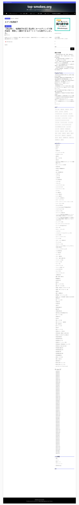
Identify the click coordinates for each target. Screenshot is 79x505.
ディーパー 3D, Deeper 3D (60, 225)
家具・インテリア (59, 283)
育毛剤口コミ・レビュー (60, 342)
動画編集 (57, 278)
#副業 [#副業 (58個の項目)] (62, 109)
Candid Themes (50, 501)
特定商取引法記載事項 (56, 13)
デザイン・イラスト (59, 229)
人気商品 (57, 274)
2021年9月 (58, 450)
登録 (56, 458)
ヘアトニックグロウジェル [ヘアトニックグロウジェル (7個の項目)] (66, 124)
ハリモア (57, 231)
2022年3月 (58, 442)
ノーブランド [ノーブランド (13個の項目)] (64, 118)
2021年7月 (58, 453)
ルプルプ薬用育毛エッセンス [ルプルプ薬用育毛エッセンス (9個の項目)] (60, 126)
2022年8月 (58, 435)
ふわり (57, 175)
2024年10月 (58, 399)
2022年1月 (58, 444)
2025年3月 (58, 392)
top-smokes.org (40, 7)
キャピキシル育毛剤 (59, 197)
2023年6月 (58, 421)
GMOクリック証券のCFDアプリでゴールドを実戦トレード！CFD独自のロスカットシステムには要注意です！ (64, 101)
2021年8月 (58, 451)
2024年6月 (58, 404)
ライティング (58, 261)
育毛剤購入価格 (58, 347)
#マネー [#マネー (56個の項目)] (57, 109)
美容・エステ (58, 320)
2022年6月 (58, 438)
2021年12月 (58, 446)
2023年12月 (58, 412)
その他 (57, 174)
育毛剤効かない (58, 340)
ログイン (57, 460)
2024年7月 (58, 403)
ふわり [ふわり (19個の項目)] (61, 111)
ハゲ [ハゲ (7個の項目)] (70, 118)
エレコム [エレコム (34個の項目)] (65, 113)
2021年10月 (58, 449)
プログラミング (58, 244)
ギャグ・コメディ (59, 199)
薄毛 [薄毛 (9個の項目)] (56, 137)
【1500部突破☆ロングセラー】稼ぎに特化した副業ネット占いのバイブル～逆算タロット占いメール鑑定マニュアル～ (64, 87)
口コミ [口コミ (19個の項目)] (57, 131)
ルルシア (57, 271)
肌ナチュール (58, 325)
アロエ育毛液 (58, 179)
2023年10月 (58, 415)
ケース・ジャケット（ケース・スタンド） (63, 201)
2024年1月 (58, 411)
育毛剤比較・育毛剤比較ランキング (62, 344)
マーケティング (58, 260)
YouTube (57, 166)
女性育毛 (57, 280)
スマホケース (58, 210)
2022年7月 (58, 436)
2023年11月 (58, 414)
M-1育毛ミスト (58, 154)
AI (56, 148)
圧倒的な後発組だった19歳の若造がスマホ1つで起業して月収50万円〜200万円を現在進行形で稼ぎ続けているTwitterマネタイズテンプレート (64, 97)
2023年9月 (58, 417)
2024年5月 (58, 406)
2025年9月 (58, 383)
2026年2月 (58, 376)
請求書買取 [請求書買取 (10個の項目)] (65, 137)
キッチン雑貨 (58, 196)
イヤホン (57, 183)
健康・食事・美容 (59, 276)
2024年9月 (58, 400)
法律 (56, 305)
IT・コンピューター (59, 152)
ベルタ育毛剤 (58, 250)
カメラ (57, 190)
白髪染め (57, 316)
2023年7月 (58, 419)
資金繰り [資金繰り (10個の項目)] (71, 137)
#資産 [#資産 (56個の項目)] (67, 109)
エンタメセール (58, 186)
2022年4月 (58, 440)
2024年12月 (58, 396)
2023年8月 (58, 418)
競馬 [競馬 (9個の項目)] (72, 133)
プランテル (58, 242)
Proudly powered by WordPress (32, 501)
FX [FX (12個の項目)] (56, 111)
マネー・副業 (58, 256)
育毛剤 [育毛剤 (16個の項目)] (63, 135)
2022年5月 (58, 439)
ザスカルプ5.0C (58, 205)
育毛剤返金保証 (58, 349)
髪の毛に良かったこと (60, 364)
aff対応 (57, 145)
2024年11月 (58, 397)
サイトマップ (65, 13)
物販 (56, 309)
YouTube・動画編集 (59, 168)
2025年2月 (58, 393)
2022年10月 (58, 432)
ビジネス (57, 234)
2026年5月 (58, 372)
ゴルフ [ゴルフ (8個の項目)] (70, 113)
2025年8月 (58, 385)
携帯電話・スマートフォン (61, 295)
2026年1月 (58, 378)
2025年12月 (58, 379)
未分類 (57, 303)
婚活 (56, 282)
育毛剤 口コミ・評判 (59, 331)
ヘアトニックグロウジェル (61, 248)
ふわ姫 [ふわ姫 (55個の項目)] (66, 111)
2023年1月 (58, 428)
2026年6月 (58, 371)
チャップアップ (58, 221)
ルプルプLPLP (58, 269)
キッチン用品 (58, 194)
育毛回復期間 (58, 355)
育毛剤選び (58, 351)
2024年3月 (58, 408)
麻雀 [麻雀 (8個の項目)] (62, 139)
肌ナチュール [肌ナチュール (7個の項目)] (57, 135)
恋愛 (56, 291)
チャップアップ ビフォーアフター (62, 223)
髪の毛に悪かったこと (60, 362)
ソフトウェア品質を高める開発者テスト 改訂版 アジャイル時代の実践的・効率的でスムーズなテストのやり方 (65, 219)
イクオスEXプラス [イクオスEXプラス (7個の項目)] (58, 113)
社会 (56, 318)
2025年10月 (58, 382)
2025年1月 (58, 394)
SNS (56, 159)
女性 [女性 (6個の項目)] (66, 131)
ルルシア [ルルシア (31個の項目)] (69, 126)
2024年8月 (58, 401)
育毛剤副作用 (58, 338)
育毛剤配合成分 (58, 353)
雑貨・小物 (58, 358)
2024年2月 (58, 410)
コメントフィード (59, 463)
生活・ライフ (32, 13)
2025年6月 (58, 387)
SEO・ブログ (58, 158)
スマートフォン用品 (59, 212)
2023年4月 (58, 424)
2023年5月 (58, 422)
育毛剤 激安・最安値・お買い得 (61, 333)
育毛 (56, 327)
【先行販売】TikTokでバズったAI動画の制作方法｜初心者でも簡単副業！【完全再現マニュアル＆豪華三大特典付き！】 (64, 68)
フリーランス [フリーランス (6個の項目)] (57, 124)
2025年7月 (58, 386)
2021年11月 (58, 447)
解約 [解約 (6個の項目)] (60, 137)
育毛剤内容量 (58, 336)
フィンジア (58, 238)
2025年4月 (58, 390)
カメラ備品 (58, 192)
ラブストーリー (58, 265)
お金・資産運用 (58, 172)
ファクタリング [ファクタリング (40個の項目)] (64, 122)
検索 (55, 46)
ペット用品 (58, 252)
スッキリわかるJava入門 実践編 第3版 (63, 207)
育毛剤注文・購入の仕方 (60, 346)
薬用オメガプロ (58, 357)
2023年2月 (58, 426)
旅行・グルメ (47, 13)
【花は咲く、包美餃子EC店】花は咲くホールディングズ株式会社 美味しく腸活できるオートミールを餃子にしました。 (28, 31)
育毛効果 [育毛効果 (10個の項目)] (69, 135)
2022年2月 (58, 443)
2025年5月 (58, 389)
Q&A (56, 156)
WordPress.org (58, 465)
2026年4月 (58, 374)
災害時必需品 (58, 307)
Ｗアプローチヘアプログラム (61, 366)
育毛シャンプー (58, 329)
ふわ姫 (57, 177)
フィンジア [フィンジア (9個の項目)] (70, 122)
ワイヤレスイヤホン (59, 272)
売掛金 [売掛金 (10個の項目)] (62, 131)
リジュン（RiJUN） (59, 267)
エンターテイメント (59, 188)
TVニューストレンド (13, 13)
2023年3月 (58, 425)
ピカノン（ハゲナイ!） (60, 236)
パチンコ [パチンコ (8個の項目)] (57, 122)
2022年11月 (58, 431)
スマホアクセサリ (59, 209)
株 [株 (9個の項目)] (56, 133)
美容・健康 (40, 13)
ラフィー (57, 263)
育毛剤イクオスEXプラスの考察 (61, 334)
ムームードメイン (58, 33)
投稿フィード (58, 461)
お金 (56, 170)
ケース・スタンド (59, 203)
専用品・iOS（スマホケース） (61, 289)
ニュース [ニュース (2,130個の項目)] (57, 118)
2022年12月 (58, 429)
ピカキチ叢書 (57, 37)
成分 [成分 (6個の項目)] (70, 131)
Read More (6, 44)
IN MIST (57, 150)
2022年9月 (58, 433)
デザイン (57, 227)
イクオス (57, 181)
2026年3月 (58, 375)
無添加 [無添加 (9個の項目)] (64, 133)
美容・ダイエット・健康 (60, 322)
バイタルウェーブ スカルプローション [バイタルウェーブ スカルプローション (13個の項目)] (62, 120)
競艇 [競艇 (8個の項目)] (68, 133)
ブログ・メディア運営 (60, 240)
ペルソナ (57, 254)
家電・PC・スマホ (59, 285)
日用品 (57, 301)
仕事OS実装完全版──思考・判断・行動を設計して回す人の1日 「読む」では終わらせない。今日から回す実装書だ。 (64, 56)
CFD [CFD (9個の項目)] (71, 109)
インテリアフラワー (59, 185)
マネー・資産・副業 (23, 13)
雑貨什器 (57, 360)
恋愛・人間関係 (58, 293)
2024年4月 (58, 407)
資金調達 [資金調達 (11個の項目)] (57, 139)
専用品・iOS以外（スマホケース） (62, 287)
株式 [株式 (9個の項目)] (60, 133)
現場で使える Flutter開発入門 (61, 312)
